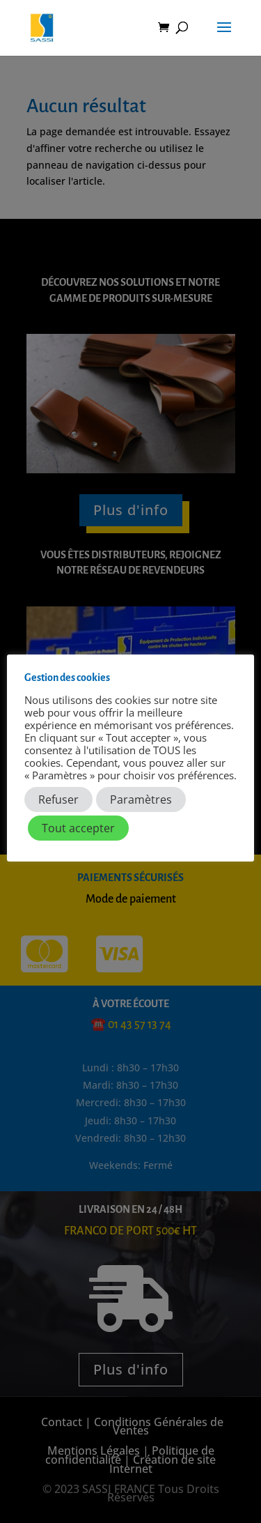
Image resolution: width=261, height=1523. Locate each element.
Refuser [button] (58, 799)
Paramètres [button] (141, 799)
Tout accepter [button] (78, 828)
